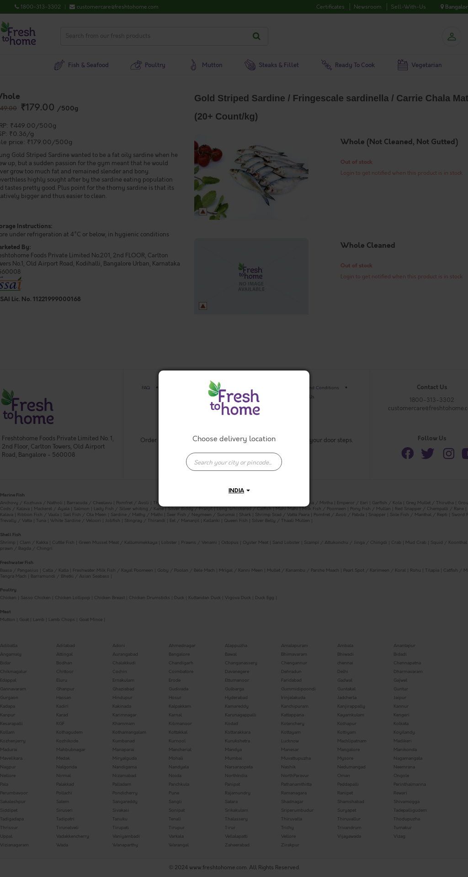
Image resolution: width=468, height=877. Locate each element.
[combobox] (234, 457)
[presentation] (234, 462)
